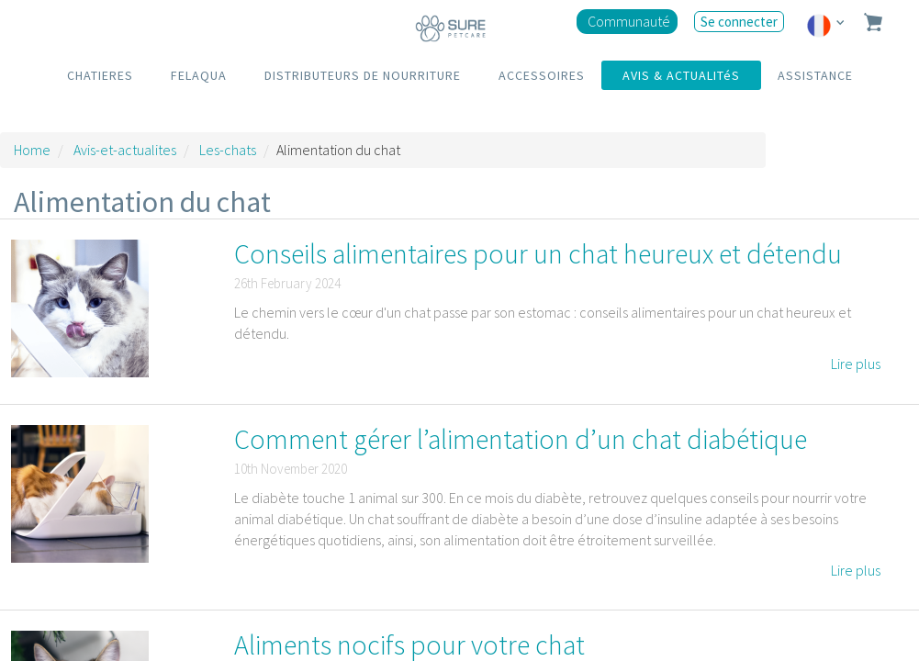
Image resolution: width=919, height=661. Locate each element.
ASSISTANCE (815, 75)
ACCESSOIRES (542, 75)
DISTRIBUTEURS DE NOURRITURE (362, 75)
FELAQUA (199, 75)
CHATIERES (100, 75)
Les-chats (227, 149)
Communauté (629, 21)
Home (32, 149)
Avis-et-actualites (124, 149)
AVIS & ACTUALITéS (681, 75)
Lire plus (855, 363)
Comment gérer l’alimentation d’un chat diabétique (520, 438)
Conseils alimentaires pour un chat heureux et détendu (538, 253)
